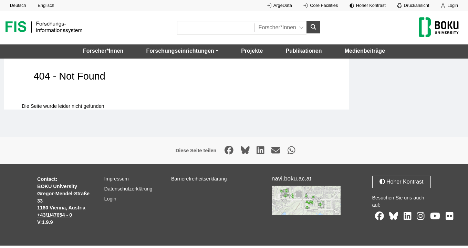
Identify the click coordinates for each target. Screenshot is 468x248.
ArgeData (279, 5)
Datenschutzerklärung (128, 189)
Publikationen (304, 51)
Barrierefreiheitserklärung (199, 179)
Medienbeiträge (365, 51)
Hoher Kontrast (368, 5)
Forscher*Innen (103, 51)
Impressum (116, 179)
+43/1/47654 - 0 (54, 215)
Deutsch (18, 5)
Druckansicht (413, 5)
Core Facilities (320, 5)
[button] (182, 51)
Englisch (46, 5)
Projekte (252, 51)
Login (449, 5)
